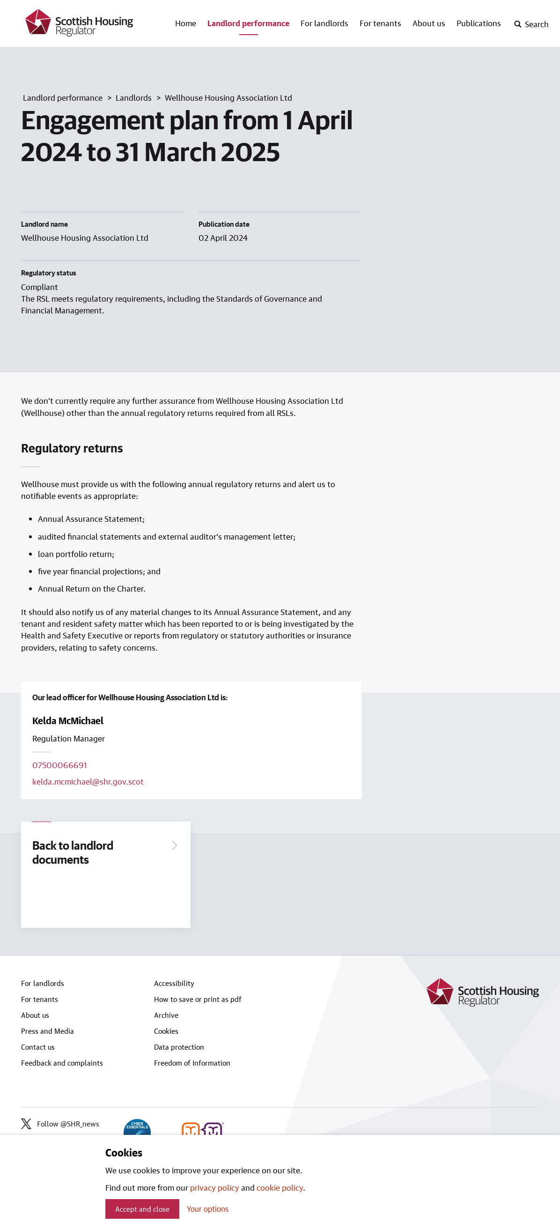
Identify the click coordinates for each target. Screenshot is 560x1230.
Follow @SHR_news (60, 1124)
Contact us (38, 1047)
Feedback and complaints (62, 1063)
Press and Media (47, 1031)
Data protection (179, 1047)
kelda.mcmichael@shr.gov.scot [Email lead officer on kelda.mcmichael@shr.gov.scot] (88, 781)
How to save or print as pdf (198, 999)
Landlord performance (248, 23)
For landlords (324, 23)
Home (185, 23)
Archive (166, 1015)
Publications (479, 23)
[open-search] (531, 24)
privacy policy (214, 1187)
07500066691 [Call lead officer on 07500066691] (59, 765)
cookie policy (280, 1187)
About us (429, 23)
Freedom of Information (192, 1063)
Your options (207, 1208)
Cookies (166, 1031)
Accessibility (174, 983)
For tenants (380, 23)
